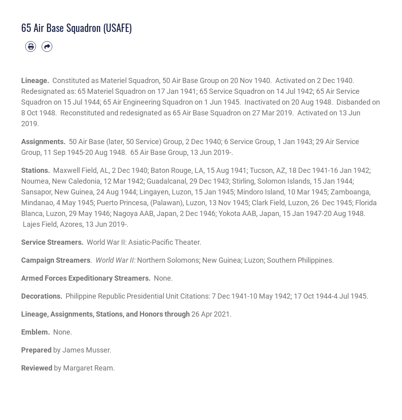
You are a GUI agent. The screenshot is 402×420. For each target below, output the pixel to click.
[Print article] (30, 46)
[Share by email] (47, 46)
